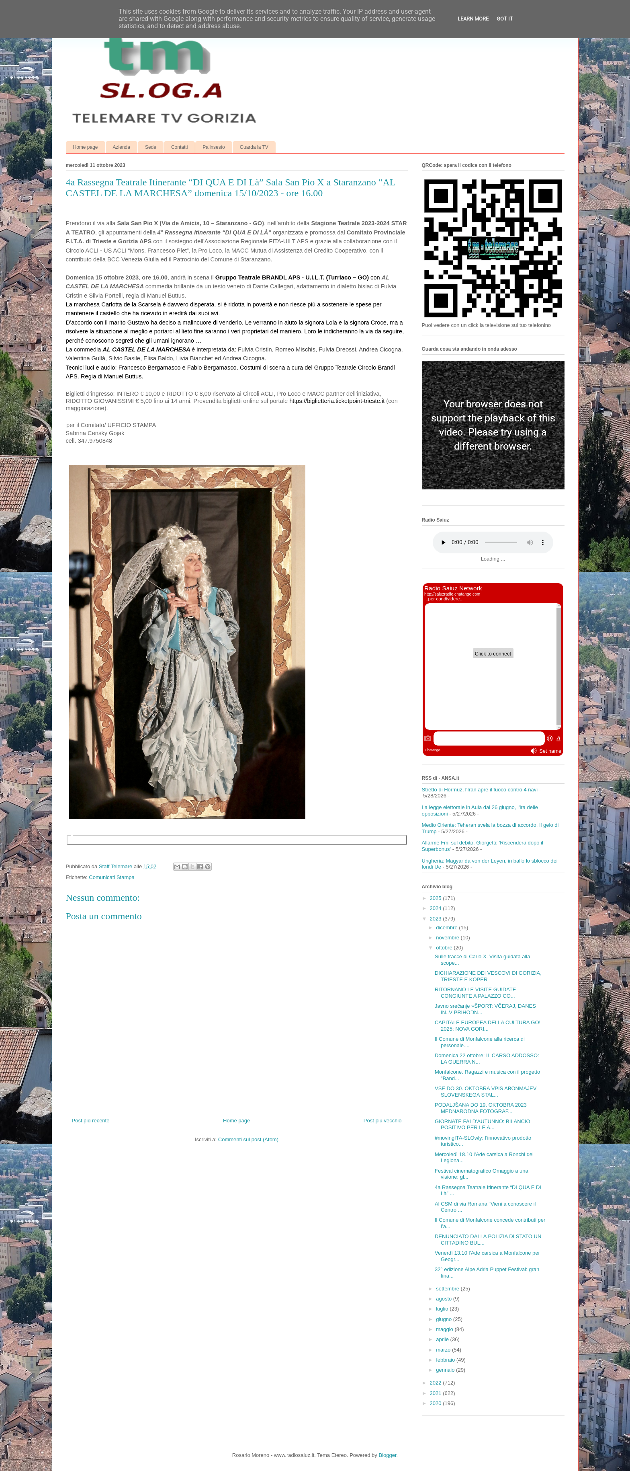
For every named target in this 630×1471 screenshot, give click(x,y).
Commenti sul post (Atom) (248, 1139)
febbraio (446, 1360)
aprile (443, 1339)
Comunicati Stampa (111, 877)
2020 (436, 1403)
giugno (444, 1319)
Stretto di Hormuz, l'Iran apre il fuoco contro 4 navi (480, 790)
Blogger (387, 1455)
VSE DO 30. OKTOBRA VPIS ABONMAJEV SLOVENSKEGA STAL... (485, 1091)
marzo (444, 1350)
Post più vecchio (383, 1121)
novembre (448, 938)
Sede (150, 147)
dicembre (447, 928)
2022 (436, 1383)
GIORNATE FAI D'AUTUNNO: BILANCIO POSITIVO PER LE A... (482, 1124)
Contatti (179, 147)
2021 (436, 1393)
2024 (436, 908)
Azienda (121, 147)
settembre (448, 1289)
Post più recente (91, 1121)
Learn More (473, 19)
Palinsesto (213, 147)
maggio (445, 1329)
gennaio (446, 1370)
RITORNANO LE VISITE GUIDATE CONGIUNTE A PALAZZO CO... (475, 992)
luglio (443, 1309)
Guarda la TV (254, 147)
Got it (505, 19)
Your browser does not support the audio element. (493, 542)
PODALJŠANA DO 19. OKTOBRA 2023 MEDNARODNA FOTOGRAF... (481, 1108)
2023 (436, 919)
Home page (85, 147)
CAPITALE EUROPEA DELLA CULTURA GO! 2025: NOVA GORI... (487, 1025)
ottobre (445, 948)
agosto (444, 1299)
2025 (436, 898)
